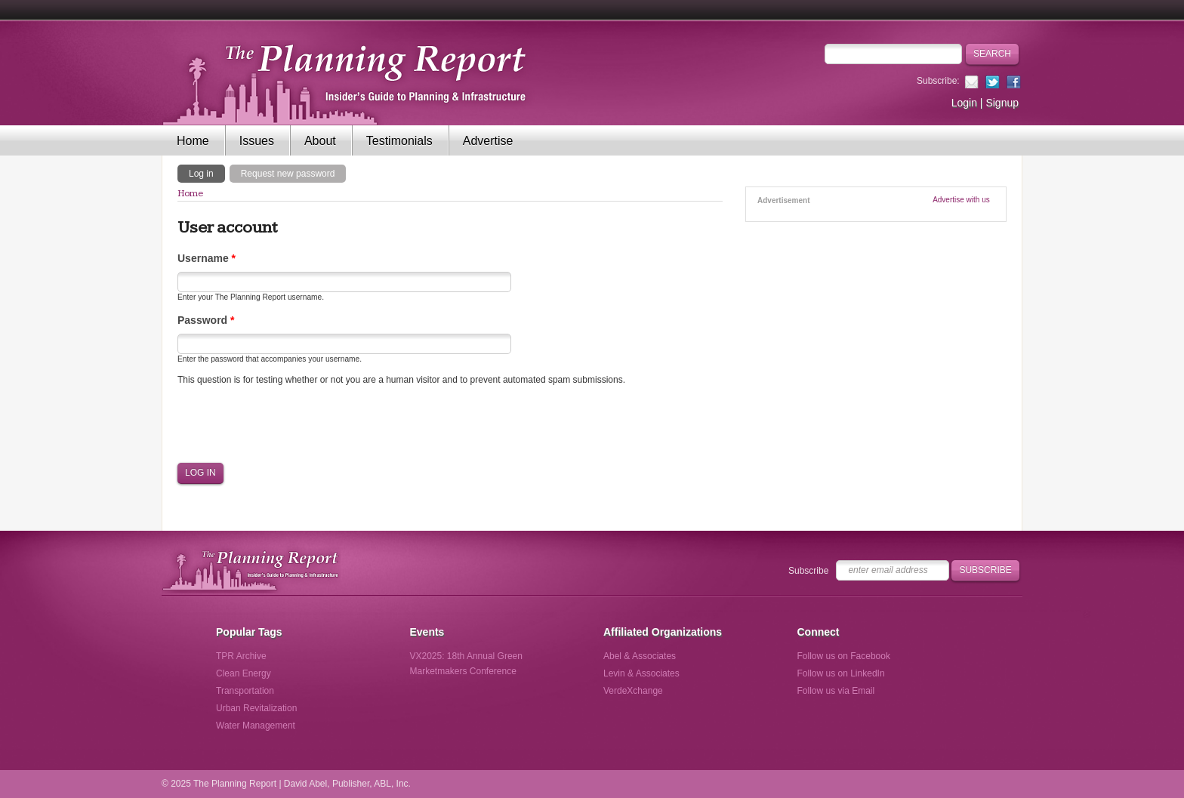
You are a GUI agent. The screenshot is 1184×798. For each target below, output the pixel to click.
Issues (256, 140)
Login (964, 103)
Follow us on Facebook (843, 656)
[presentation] (292, 424)
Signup (1002, 103)
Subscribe (808, 570)
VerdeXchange (633, 691)
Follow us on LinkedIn (841, 673)
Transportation (245, 691)
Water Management (255, 725)
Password (205, 320)
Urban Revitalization (256, 708)
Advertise (488, 140)
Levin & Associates (641, 673)
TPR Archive (241, 656)
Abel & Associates (639, 656)
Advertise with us (961, 200)
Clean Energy (243, 673)
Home (193, 140)
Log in (207, 173)
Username (206, 258)
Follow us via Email (836, 691)
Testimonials (399, 140)
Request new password (288, 173)
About (320, 140)
